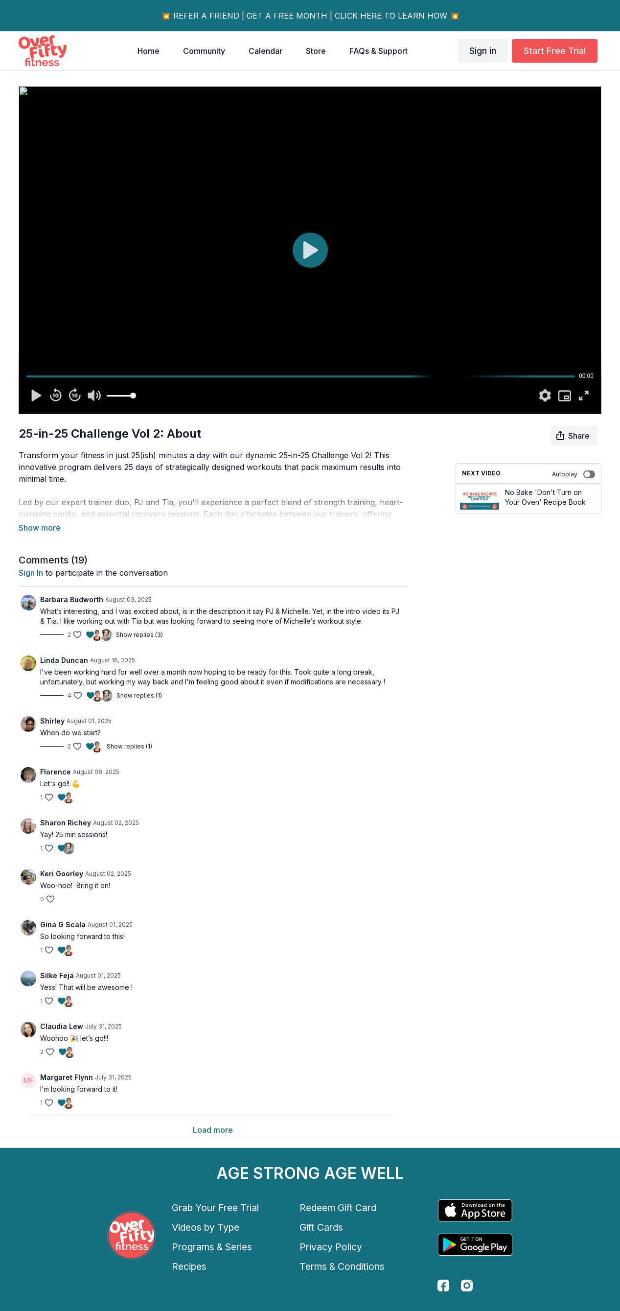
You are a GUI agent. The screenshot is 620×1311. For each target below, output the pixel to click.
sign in (31, 573)
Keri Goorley (61, 873)
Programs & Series (212, 1247)
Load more (213, 1130)
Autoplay (573, 474)
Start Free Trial (555, 51)
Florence (55, 772)
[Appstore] (475, 1210)
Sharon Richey (65, 823)
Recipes (189, 1266)
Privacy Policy (330, 1247)
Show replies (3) (139, 634)
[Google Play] (475, 1245)
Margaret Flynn (66, 1077)
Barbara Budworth (71, 599)
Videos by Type (205, 1227)
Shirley (52, 721)
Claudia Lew (61, 1026)
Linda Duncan (64, 660)
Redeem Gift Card (337, 1208)
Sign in (482, 51)
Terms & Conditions (342, 1266)
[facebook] (443, 1285)
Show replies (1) (139, 695)
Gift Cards (321, 1227)
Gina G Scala (63, 924)
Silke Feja (57, 975)
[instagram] (467, 1285)
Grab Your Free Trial (215, 1208)
